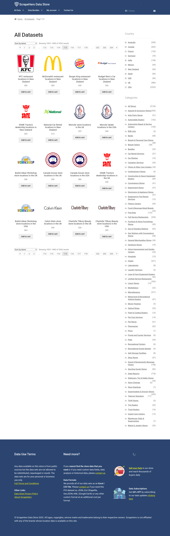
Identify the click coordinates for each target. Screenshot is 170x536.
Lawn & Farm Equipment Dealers (141, 274)
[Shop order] (25, 43)
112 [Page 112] (44, 48)
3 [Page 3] (34, 48)
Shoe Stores (133, 358)
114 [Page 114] (58, 48)
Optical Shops (134, 308)
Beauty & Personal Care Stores (140, 140)
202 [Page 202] (97, 48)
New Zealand (133, 69)
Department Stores (136, 188)
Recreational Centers (136, 344)
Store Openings (134, 387)
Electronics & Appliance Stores (140, 192)
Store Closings (134, 383)
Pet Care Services (135, 317)
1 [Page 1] (24, 48)
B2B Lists (132, 131)
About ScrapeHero (23, 497)
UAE (130, 78)
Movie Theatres (134, 304)
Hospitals (132, 256)
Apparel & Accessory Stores (139, 111)
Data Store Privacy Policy (26, 493)
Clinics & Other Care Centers (140, 167)
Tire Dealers (133, 405)
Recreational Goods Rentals (139, 349)
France (131, 51)
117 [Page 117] (79, 48)
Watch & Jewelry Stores (138, 425)
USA (130, 87)
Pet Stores (132, 322)
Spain (130, 74)
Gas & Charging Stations (138, 229)
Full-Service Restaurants (138, 217)
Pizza (130, 331)
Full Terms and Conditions (26, 483)
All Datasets (29, 19)
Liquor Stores (133, 283)
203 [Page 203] (104, 48)
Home (19, 19)
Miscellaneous (134, 292)
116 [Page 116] (72, 48)
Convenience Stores (136, 183)
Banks (130, 136)
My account (51, 10)
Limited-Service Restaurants (140, 279)
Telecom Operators (136, 396)
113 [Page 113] (51, 48)
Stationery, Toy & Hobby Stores (141, 378)
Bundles (131, 149)
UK (129, 83)
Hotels (130, 261)
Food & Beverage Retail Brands (141, 208)
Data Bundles (33, 10)
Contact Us (68, 10)
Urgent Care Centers (136, 414)
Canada (131, 47)
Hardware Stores (135, 245)
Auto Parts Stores (135, 115)
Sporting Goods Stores (137, 369)
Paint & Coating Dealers (138, 313)
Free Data (132, 213)
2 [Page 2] (29, 48)
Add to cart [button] (25, 92)
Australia (131, 42)
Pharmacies (133, 326)
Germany (132, 56)
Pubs (130, 340)
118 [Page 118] (85, 48)
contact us (100, 473)
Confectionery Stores (137, 172)
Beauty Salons (134, 145)
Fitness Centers (134, 204)
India (130, 60)
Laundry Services (135, 270)
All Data (17, 10)
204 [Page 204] (111, 48)
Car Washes (133, 158)
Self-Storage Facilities (137, 353)
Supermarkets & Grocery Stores (141, 392)
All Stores (132, 106)
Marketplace (133, 288)
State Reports (133, 374)
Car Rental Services (136, 154)
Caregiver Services (136, 163)
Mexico (131, 65)
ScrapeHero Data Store (34, 4)
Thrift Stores (133, 401)
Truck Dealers (134, 409)
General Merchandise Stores (140, 240)
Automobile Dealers (136, 120)
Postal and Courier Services (139, 335)
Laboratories (133, 265)
